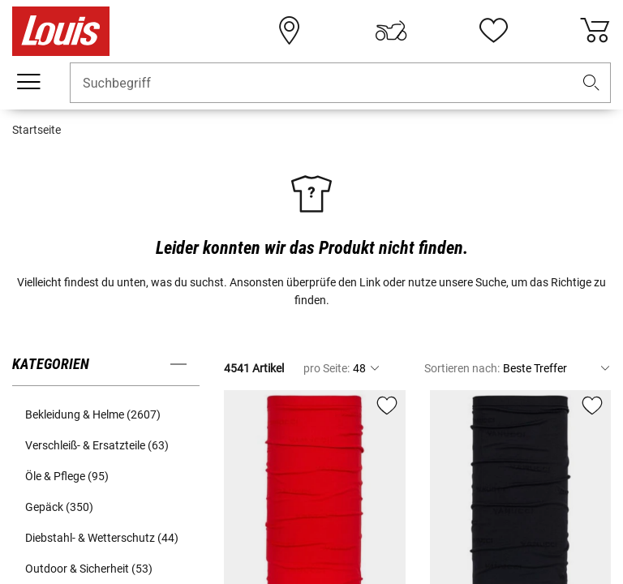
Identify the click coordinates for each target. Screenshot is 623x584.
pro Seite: (326, 368)
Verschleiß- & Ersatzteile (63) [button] (97, 445)
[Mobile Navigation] (28, 82)
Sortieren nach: (462, 368)
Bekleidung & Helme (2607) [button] (93, 414)
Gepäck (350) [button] (59, 506)
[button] (591, 83)
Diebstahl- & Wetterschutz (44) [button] (101, 537)
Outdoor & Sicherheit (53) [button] (89, 568)
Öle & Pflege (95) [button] (67, 476)
